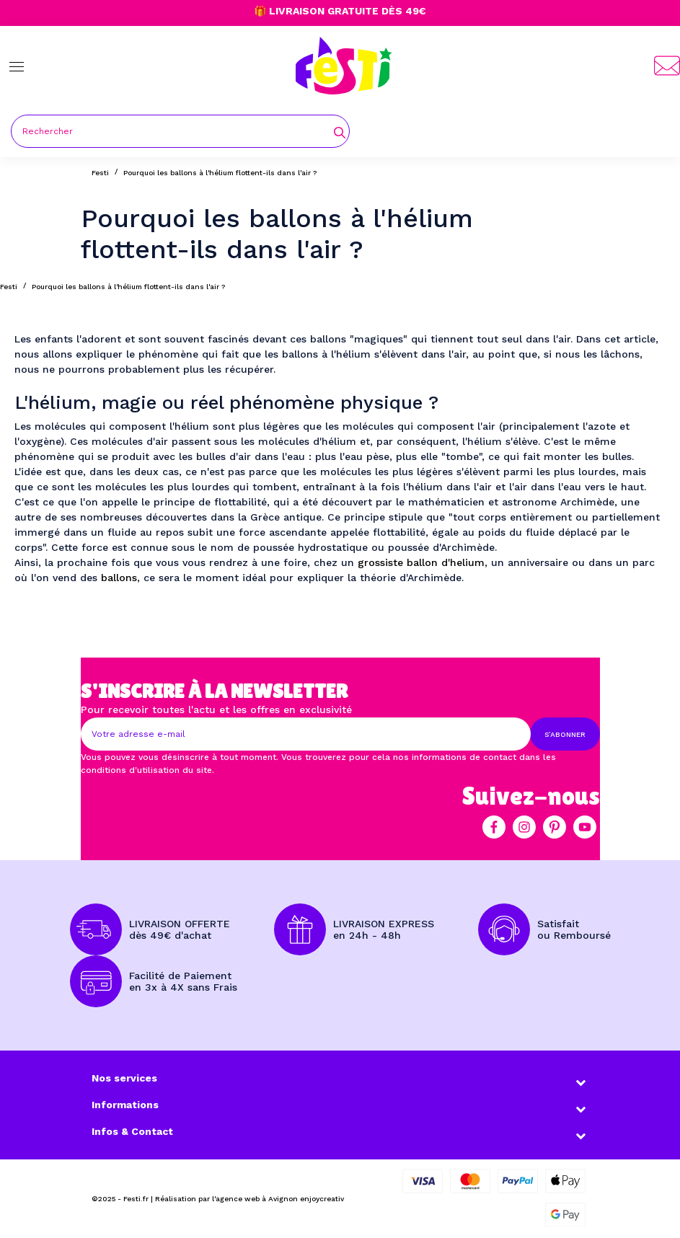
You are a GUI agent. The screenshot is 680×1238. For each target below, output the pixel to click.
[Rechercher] (180, 131)
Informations (125, 1104)
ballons (119, 577)
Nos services (124, 1078)
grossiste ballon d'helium (421, 562)
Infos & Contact (132, 1131)
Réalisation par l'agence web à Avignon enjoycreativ (249, 1199)
